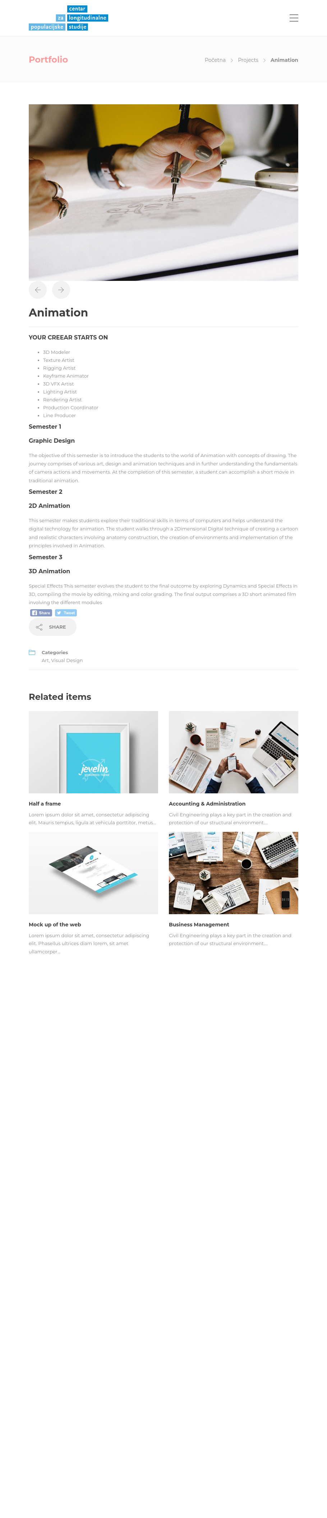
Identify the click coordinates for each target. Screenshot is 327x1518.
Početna (215, 60)
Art (45, 660)
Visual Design (67, 660)
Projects (248, 60)
